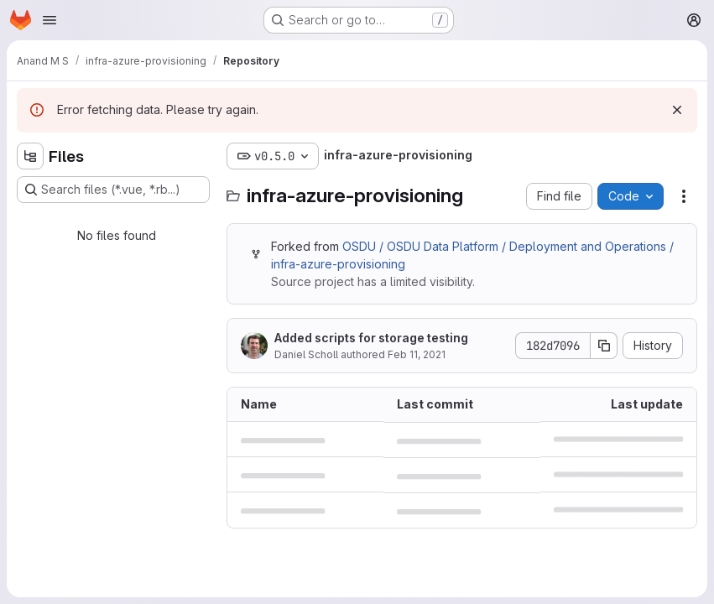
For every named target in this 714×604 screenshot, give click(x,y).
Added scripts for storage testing (371, 338)
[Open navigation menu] (49, 20)
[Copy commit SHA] (604, 345)
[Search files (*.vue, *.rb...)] (113, 189)
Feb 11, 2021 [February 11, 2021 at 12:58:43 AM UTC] (417, 354)
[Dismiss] (677, 110)
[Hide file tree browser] (30, 156)
